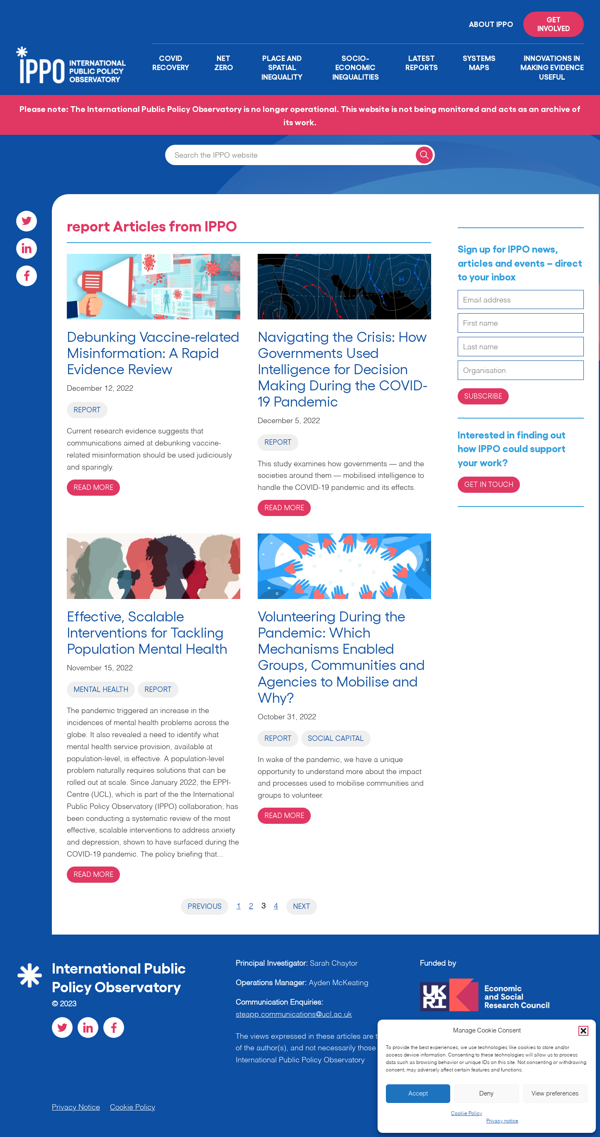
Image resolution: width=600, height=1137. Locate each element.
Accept (418, 1094)
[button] (583, 1031)
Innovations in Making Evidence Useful (552, 67)
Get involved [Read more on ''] (553, 23)
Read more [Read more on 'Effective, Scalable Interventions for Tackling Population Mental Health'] (93, 874)
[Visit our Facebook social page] (26, 275)
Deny (486, 1094)
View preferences (555, 1094)
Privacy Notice (76, 1107)
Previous (205, 906)
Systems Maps (479, 62)
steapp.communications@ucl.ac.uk (294, 1014)
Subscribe (483, 396)
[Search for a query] (424, 154)
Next (301, 906)
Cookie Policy (466, 1113)
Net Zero (223, 62)
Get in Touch (488, 484)
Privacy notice (502, 1121)
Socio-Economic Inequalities (355, 67)
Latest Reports (421, 62)
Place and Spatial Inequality (281, 67)
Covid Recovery (170, 62)
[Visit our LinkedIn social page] (26, 248)
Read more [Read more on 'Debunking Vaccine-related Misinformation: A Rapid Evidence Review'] (93, 487)
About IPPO (491, 23)
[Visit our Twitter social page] (26, 221)
